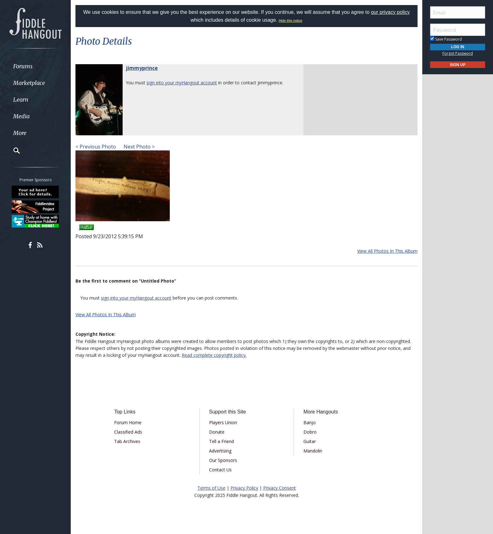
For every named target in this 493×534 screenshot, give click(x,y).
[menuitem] (35, 66)
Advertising (220, 451)
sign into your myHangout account (182, 83)
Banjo (309, 422)
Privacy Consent (279, 488)
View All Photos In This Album (387, 251)
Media (21, 116)
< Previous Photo (95, 146)
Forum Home (127, 422)
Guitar (309, 441)
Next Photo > (138, 146)
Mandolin (312, 451)
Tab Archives (127, 441)
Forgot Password (457, 53)
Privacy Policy (244, 488)
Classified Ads (128, 432)
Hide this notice (290, 20)
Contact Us (220, 470)
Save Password (446, 39)
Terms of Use (211, 488)
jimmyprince (142, 68)
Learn (20, 99)
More (19, 133)
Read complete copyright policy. (214, 355)
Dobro (310, 432)
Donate (216, 432)
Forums (23, 66)
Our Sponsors (223, 460)
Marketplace (29, 83)
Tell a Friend (221, 441)
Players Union (223, 422)
